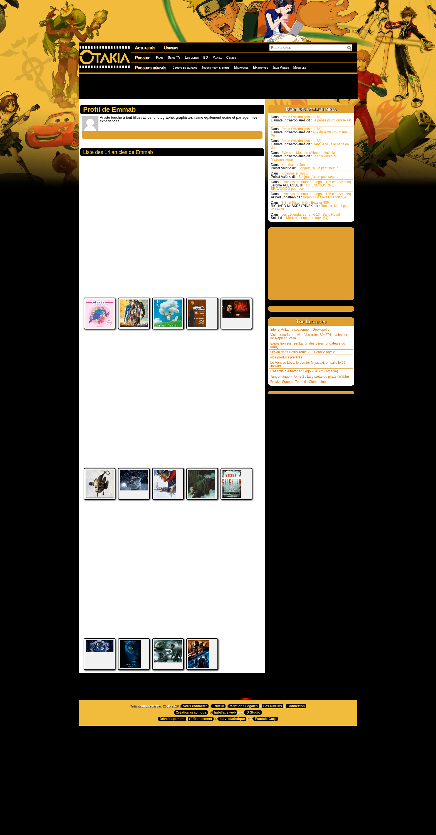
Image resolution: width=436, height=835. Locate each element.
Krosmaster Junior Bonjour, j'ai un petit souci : (304, 166)
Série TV (174, 57)
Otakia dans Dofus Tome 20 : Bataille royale (302, 352)
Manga (217, 57)
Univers (171, 47)
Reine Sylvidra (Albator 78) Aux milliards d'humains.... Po (311, 132)
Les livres (192, 57)
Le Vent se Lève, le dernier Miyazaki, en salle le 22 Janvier (307, 364)
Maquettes (260, 67)
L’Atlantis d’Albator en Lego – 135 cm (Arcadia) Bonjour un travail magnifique (311, 195)
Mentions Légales (244, 733)
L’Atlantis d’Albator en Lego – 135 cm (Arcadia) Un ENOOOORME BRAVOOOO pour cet (311, 185)
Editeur (218, 733)
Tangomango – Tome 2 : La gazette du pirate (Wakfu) (309, 376)
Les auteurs (272, 733)
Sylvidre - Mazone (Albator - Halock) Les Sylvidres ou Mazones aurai (304, 156)
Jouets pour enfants (215, 67)
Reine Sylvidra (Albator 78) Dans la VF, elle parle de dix (310, 144)
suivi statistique (232, 746)
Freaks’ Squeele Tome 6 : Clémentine (298, 382)
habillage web (225, 740)
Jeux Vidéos (280, 67)
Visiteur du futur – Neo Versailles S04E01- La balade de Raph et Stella (309, 336)
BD (205, 57)
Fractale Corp (265, 746)
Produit (142, 57)
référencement (200, 746)
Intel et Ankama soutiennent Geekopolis (299, 329)
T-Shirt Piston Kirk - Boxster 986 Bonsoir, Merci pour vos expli (310, 206)
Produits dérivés (150, 67)
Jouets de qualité (185, 67)
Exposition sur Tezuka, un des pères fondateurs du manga (307, 345)
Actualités (145, 47)
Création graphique (191, 740)
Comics (231, 57)
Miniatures (241, 67)
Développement (172, 746)
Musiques (299, 67)
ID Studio (253, 740)
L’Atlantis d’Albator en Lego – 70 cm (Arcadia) (304, 371)
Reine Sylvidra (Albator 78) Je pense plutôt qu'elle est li (311, 120)
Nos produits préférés (286, 357)
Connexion (296, 733)
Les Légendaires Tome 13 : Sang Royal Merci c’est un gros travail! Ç (305, 216)
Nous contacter (195, 733)
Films (159, 57)
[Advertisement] (218, 86)
